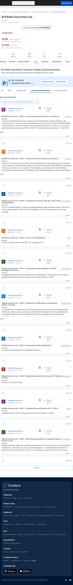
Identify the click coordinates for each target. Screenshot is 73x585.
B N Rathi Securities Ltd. (15, 108)
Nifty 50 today (7, 507)
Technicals (45, 62)
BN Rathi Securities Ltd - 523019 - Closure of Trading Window (23, 238)
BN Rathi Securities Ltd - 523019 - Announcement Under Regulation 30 (26, 345)
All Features (29, 498)
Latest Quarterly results (33, 507)
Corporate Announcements (40, 90)
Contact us (6, 498)
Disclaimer (24, 552)
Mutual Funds (32, 515)
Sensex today (19, 507)
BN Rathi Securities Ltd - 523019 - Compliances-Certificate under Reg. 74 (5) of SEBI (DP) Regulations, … (31, 202)
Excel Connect (41, 524)
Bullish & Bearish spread (46, 515)
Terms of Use (15, 552)
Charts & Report (24, 62)
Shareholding (57, 62)
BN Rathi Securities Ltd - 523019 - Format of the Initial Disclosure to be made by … (31, 159)
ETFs (23, 515)
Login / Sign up (66, 3)
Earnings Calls (21, 90)
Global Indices (60, 515)
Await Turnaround (13, 22)
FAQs (21, 498)
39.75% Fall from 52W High (11, 41)
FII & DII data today (49, 507)
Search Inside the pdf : (8, 97)
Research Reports (61, 90)
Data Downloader (29, 524)
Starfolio (6, 560)
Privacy (5, 552)
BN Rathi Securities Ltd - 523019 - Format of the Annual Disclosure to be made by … (31, 116)
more (36, 468)
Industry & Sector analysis (11, 515)
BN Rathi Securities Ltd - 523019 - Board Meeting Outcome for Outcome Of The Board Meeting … (32, 377)
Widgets (18, 524)
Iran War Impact (7, 33)
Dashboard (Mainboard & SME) (12, 534)
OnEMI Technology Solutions (12, 543)
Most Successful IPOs (59, 534)
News (36, 62)
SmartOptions (15, 560)
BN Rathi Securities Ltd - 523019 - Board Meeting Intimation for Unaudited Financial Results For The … (31, 440)
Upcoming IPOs (29, 534)
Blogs (14, 498)
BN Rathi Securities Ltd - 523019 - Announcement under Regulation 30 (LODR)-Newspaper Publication (29, 269)
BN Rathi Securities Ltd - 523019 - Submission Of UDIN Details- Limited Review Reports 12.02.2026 (29, 304)
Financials (12, 62)
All (2, 90)
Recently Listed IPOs (43, 534)
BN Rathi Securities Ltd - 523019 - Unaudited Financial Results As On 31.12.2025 (30, 408)
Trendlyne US (29, 560)
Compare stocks (8, 524)
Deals (68, 62)
